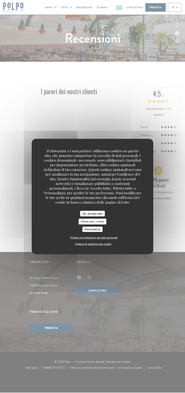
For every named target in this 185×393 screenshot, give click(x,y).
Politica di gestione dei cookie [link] (93, 244)
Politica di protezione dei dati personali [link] (94, 237)
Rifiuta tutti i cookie (92, 221)
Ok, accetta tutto (93, 213)
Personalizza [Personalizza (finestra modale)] (92, 229)
